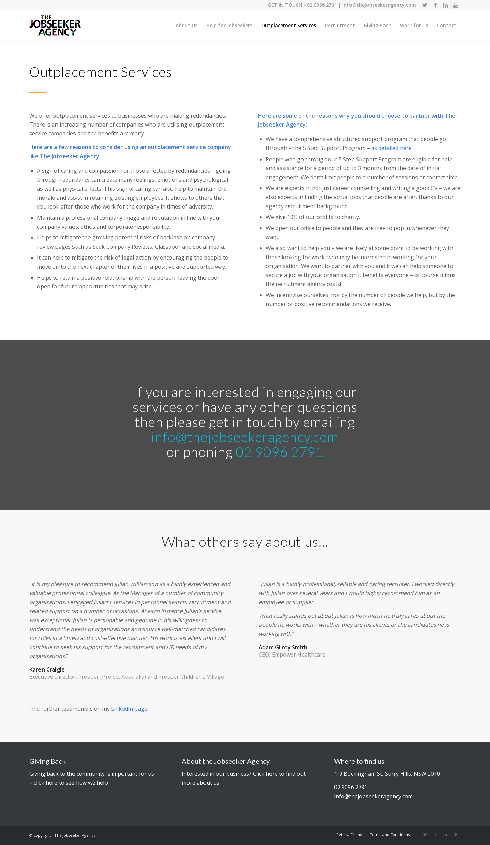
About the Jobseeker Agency (226, 761)
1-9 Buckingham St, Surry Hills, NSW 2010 (387, 773)
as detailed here (391, 148)
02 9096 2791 (322, 5)
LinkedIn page (129, 708)
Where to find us (359, 761)
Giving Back (47, 761)
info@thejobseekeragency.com (379, 5)
